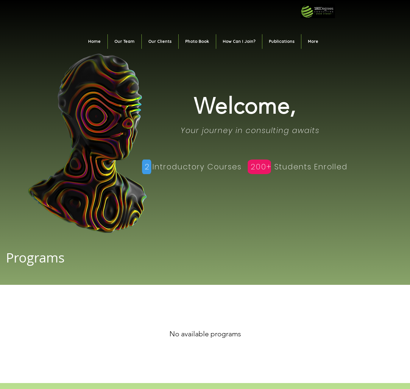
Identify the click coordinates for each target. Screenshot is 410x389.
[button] (124, 41)
